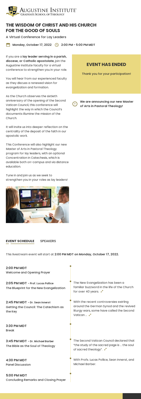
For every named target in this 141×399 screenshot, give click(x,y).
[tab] (20, 241)
